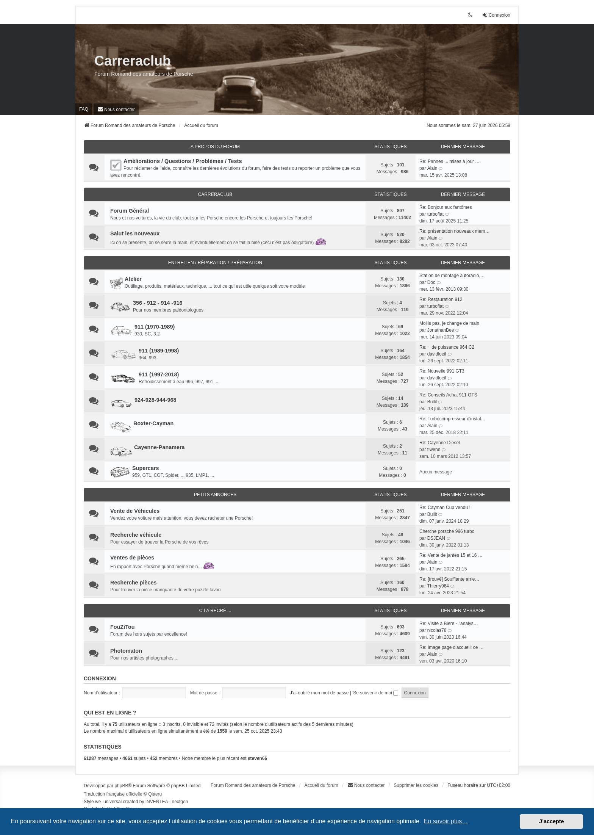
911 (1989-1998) (159, 351)
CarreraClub (215, 194)
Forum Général (129, 211)
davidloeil (436, 354)
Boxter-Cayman (153, 423)
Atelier (133, 279)
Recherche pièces (133, 583)
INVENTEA (156, 801)
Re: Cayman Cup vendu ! (445, 507)
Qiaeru (155, 794)
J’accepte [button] (551, 821)
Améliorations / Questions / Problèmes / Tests (182, 161)
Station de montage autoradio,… (452, 275)
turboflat (435, 214)
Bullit (432, 401)
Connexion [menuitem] (496, 15)
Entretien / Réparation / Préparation (215, 262)
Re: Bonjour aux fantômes (445, 207)
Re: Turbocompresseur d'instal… (452, 418)
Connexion (100, 678)
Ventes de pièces (132, 558)
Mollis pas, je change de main (449, 323)
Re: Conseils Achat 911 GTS (448, 395)
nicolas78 (437, 630)
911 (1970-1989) (154, 327)
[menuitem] (116, 109)
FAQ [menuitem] (83, 109)
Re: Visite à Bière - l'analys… (448, 623)
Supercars (145, 468)
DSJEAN (436, 538)
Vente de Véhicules (134, 511)
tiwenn (434, 449)
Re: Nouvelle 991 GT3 (441, 371)
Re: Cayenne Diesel (439, 442)
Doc (431, 282)
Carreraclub (132, 61)
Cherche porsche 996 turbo (446, 531)
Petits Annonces (215, 494)
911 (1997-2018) (159, 374)
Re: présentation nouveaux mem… (454, 231)
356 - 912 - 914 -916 (157, 303)
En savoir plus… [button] (446, 821)
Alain (432, 168)
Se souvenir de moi (375, 693)
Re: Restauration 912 (440, 299)
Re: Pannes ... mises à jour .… (450, 161)
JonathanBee (440, 330)
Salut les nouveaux (134, 233)
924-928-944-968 (155, 400)
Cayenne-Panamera (159, 447)
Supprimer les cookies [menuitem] (416, 785)
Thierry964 (438, 586)
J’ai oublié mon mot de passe (319, 693)
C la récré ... (215, 610)
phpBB (121, 785)
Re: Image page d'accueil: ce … (451, 647)
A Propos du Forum (215, 146)
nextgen (180, 801)
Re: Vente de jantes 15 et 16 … (451, 555)
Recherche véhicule (135, 535)
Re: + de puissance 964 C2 (446, 347)
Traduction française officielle (113, 794)
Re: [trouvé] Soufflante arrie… (449, 579)
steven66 (257, 758)
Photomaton (126, 651)
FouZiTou (122, 627)
